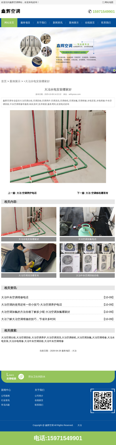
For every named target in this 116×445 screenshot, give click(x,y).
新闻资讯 (58, 22)
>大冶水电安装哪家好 (37, 81)
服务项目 (25, 22)
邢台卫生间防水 (36, 376)
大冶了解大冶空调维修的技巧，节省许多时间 (58, 319)
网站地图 (109, 2)
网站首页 (9, 22)
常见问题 (5, 405)
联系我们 (106, 22)
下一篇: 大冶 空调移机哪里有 (92, 193)
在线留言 (90, 22)
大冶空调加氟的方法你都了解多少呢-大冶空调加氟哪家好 (58, 312)
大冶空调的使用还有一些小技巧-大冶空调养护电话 (58, 305)
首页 (4, 81)
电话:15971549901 (58, 438)
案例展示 (74, 22)
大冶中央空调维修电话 (58, 297)
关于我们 (41, 22)
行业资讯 (5, 400)
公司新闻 (5, 396)
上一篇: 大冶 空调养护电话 (22, 193)
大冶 (79, 425)
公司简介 (39, 396)
